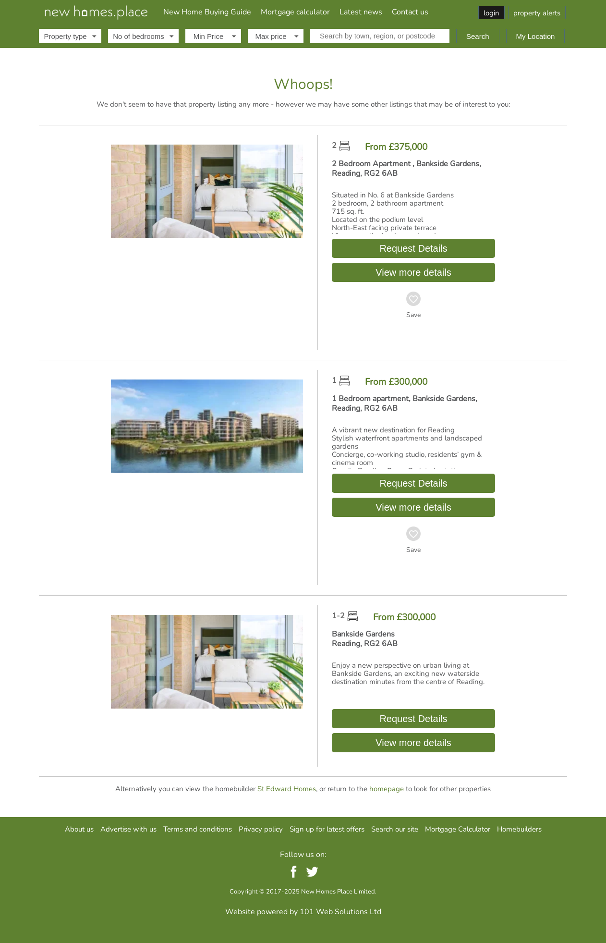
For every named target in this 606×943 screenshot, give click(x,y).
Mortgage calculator (295, 12)
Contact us (410, 12)
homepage (386, 789)
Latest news (360, 12)
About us (79, 829)
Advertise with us (128, 829)
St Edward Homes (286, 789)
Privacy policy (261, 829)
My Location (535, 36)
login (491, 13)
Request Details (413, 248)
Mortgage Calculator (457, 829)
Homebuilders (519, 829)
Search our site (394, 829)
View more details (413, 272)
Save (413, 315)
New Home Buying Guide (207, 12)
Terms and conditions (197, 829)
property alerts (536, 13)
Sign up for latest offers (327, 829)
